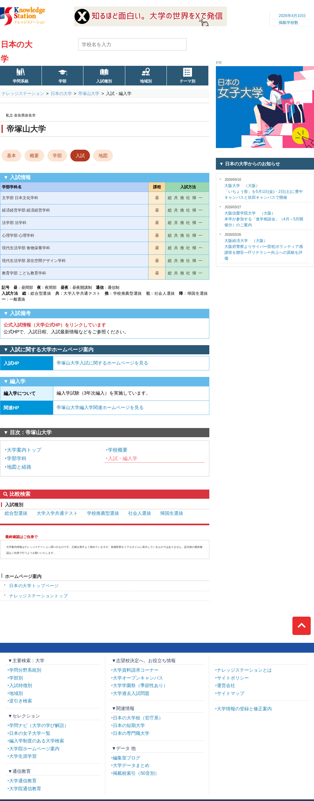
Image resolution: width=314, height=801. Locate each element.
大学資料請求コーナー (136, 670)
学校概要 (118, 450)
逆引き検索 (20, 700)
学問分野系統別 (25, 670)
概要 (34, 155)
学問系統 (20, 81)
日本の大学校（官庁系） (138, 717)
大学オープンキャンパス (138, 677)
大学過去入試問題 (131, 693)
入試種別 (104, 81)
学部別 (16, 677)
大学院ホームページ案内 (34, 748)
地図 (103, 155)
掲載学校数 (288, 22)
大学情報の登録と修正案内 (244, 708)
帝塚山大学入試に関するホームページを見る (102, 362)
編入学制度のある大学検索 (36, 740)
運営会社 (226, 685)
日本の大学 (61, 93)
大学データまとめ (131, 765)
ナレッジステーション (23, 93)
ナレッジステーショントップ (38, 595)
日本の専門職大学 (131, 733)
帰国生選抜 (171, 513)
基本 (11, 155)
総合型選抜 (16, 513)
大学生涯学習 (23, 756)
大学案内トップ (24, 450)
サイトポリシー (233, 677)
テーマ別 (187, 81)
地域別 (146, 81)
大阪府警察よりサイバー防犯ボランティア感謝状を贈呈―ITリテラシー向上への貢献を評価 (263, 247)
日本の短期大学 (129, 725)
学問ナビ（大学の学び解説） (39, 725)
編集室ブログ (126, 757)
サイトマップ (230, 693)
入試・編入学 (122, 458)
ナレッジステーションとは (244, 670)
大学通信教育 (23, 780)
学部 (62, 81)
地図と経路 (19, 467)
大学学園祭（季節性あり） (140, 685)
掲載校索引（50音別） (136, 773)
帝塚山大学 (88, 93)
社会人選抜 (139, 513)
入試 (80, 155)
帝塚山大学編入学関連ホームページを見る (100, 407)
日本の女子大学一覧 (29, 733)
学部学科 (16, 458)
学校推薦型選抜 (103, 513)
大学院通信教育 (25, 788)
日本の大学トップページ (34, 585)
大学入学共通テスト (57, 513)
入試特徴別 (20, 685)
